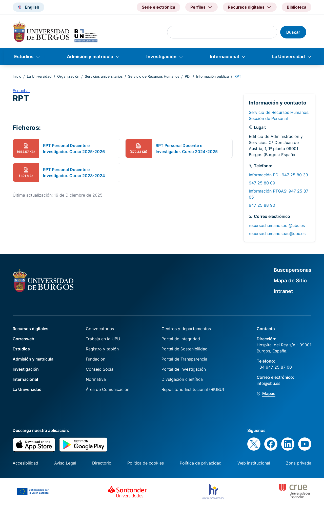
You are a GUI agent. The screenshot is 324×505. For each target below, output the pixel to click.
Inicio (17, 76)
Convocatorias (100, 328)
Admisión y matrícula (90, 56)
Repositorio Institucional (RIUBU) (192, 389)
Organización (68, 76)
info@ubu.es (268, 383)
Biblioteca (296, 7)
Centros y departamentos (186, 328)
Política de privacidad (200, 463)
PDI (188, 76)
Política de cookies (145, 463)
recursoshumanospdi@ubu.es (277, 225)
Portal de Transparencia (184, 359)
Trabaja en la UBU (103, 338)
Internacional (224, 56)
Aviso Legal (65, 463)
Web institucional (253, 463)
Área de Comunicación (107, 389)
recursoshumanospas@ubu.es (277, 233)
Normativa (96, 379)
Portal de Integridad (180, 338)
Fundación (95, 359)
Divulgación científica (182, 379)
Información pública (212, 76)
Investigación (161, 56)
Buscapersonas (292, 270)
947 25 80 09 (262, 182)
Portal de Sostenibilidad (184, 348)
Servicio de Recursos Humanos (153, 76)
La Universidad (288, 56)
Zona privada (298, 463)
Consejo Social (100, 369)
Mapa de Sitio (290, 281)
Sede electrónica (158, 7)
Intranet (283, 291)
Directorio (101, 463)
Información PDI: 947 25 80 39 (278, 174)
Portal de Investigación (183, 369)
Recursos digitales (30, 328)
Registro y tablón (102, 348)
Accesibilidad (25, 463)
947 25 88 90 (262, 205)
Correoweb (23, 338)
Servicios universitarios (104, 76)
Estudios (23, 56)
